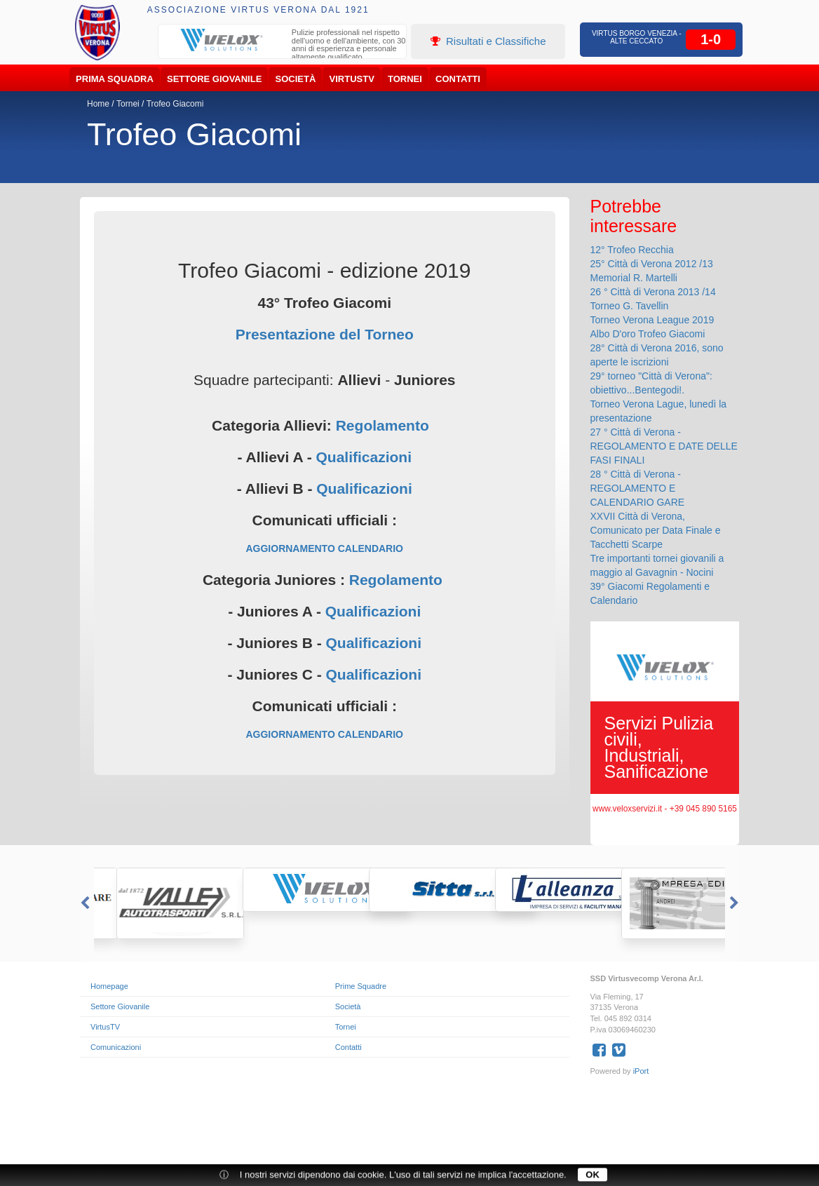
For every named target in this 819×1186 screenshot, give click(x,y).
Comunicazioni (115, 1047)
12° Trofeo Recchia (632, 249)
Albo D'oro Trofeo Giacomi (647, 333)
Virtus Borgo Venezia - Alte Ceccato (637, 37)
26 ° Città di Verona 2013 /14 (653, 291)
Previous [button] (83, 903)
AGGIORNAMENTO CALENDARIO (324, 548)
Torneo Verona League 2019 (652, 319)
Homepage (109, 986)
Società (296, 79)
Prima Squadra (115, 79)
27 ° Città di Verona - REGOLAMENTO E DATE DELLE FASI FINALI (664, 446)
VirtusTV (352, 79)
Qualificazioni (364, 457)
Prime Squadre (360, 986)
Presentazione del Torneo (325, 334)
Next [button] (736, 903)
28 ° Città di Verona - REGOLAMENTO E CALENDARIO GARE (637, 488)
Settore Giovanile (214, 79)
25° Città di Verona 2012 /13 (651, 263)
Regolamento (382, 425)
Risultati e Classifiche (488, 41)
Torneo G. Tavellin (629, 305)
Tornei (405, 79)
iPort (641, 1071)
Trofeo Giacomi (175, 104)
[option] (282, 46)
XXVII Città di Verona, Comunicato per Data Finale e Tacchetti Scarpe (655, 530)
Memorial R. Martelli (633, 277)
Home (98, 104)
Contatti (457, 79)
